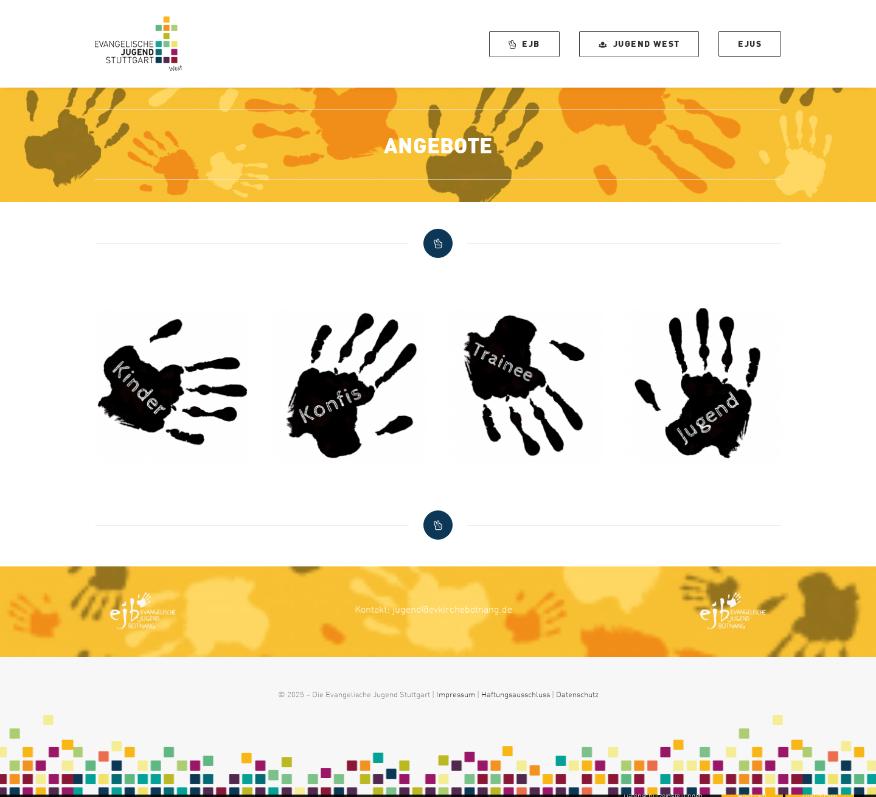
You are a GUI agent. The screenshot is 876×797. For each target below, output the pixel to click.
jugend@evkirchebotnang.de (452, 609)
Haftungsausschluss (515, 694)
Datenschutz (577, 694)
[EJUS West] (138, 43)
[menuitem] (528, 44)
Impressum (455, 694)
